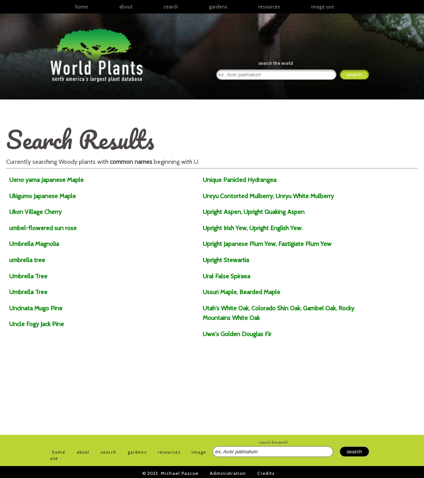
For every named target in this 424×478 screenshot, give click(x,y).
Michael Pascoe (180, 473)
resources (169, 452)
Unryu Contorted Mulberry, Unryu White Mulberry (268, 196)
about (126, 6)
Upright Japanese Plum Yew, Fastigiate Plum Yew (267, 243)
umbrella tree (27, 260)
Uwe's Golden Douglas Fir (237, 334)
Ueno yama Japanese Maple (46, 179)
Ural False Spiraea (226, 276)
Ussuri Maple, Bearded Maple (241, 292)
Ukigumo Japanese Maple (42, 196)
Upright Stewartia (226, 260)
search (170, 6)
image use (322, 6)
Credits (265, 473)
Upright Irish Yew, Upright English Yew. (253, 228)
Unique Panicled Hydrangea (239, 179)
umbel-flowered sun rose (43, 228)
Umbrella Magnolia (34, 243)
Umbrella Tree (28, 276)
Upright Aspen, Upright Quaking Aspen (254, 211)
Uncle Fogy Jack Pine (36, 324)
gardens (218, 6)
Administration (228, 473)
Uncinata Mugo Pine (35, 308)
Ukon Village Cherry (35, 211)
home (81, 6)
